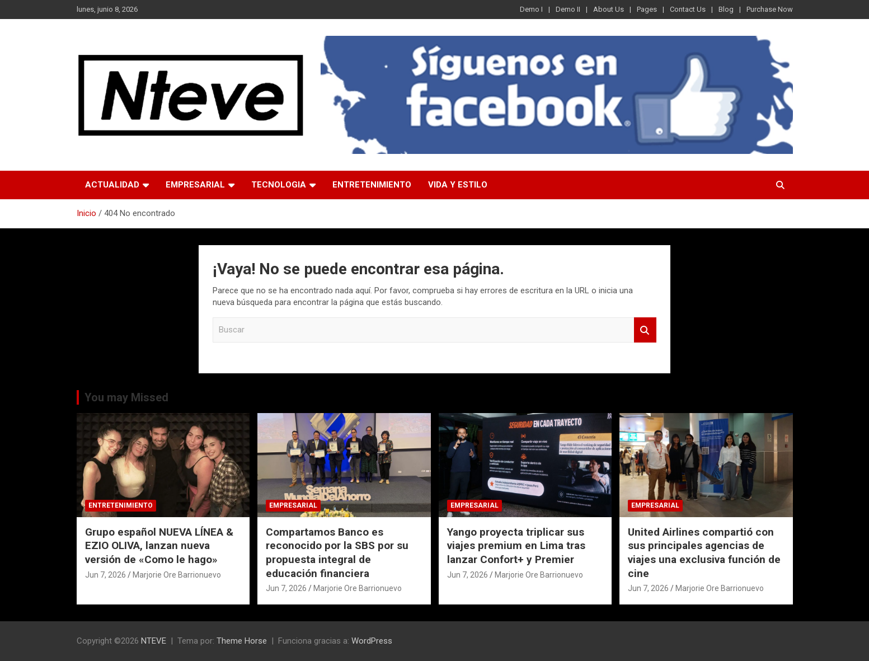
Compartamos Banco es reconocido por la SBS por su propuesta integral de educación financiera (337, 553)
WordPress (371, 641)
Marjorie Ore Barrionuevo (177, 574)
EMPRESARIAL (195, 185)
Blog (726, 9)
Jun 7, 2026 (105, 574)
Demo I (531, 9)
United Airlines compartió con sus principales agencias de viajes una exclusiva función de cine (704, 553)
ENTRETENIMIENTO (371, 185)
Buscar (645, 330)
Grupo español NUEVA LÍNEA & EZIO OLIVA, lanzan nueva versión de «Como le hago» (159, 546)
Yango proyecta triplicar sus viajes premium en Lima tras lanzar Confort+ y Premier (516, 546)
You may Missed (126, 397)
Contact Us (688, 9)
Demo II (568, 9)
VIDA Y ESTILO (457, 185)
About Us (608, 9)
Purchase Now (769, 9)
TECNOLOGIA (278, 185)
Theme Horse (242, 641)
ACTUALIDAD (112, 185)
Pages (647, 9)
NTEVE (153, 641)
